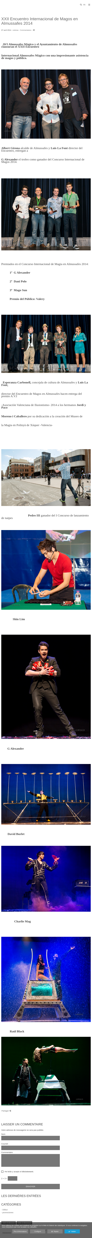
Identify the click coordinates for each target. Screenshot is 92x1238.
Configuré (37, 1231)
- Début (4, 1210)
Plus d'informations (20, 1231)
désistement (27, 1171)
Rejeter (55, 1232)
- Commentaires (25, 30)
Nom (3, 1134)
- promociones (7, 1212)
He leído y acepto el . (19, 1172)
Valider (72, 1232)
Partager (6, 1111)
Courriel (4, 1144)
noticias (15, 30)
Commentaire (7, 1152)
